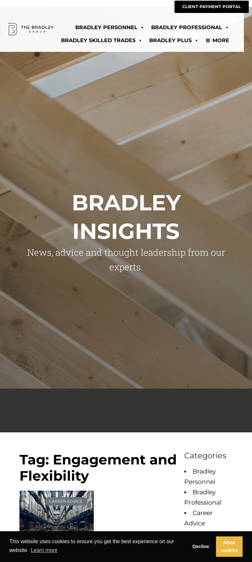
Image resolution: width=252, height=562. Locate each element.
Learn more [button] (44, 550)
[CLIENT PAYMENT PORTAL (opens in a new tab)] (211, 7)
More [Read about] (229, 40)
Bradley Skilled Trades (110, 40)
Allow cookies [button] (229, 546)
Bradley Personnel (118, 27)
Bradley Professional (198, 27)
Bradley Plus (182, 40)
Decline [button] (201, 546)
